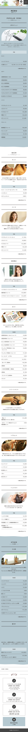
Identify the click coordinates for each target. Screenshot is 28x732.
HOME (3, 669)
